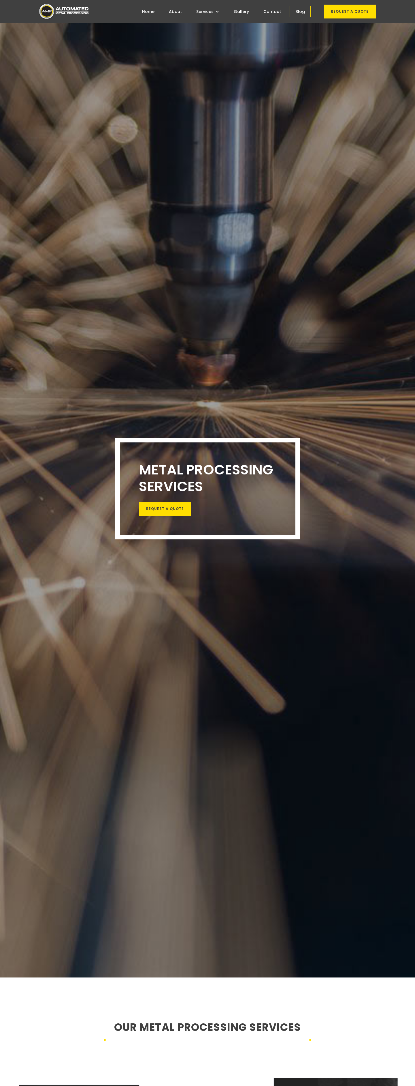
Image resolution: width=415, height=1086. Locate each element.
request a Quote (165, 508)
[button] (207, 11)
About (175, 11)
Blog (300, 11)
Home (148, 11)
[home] (64, 11)
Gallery (241, 11)
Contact (272, 11)
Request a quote (350, 11)
